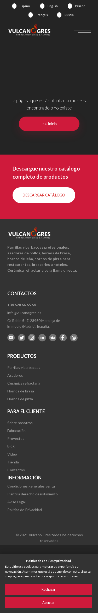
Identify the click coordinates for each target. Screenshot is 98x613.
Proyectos (15, 438)
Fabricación (16, 430)
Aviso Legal (16, 502)
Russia (69, 15)
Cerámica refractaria (23, 383)
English (53, 6)
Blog (11, 446)
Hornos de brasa (20, 391)
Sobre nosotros (20, 422)
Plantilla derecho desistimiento (32, 494)
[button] (44, 195)
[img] (14, 6)
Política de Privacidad (24, 509)
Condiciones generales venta (31, 486)
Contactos (16, 470)
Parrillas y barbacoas (23, 367)
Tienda (13, 462)
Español (25, 6)
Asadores (15, 375)
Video (12, 454)
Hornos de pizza (20, 399)
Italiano (80, 6)
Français (42, 15)
